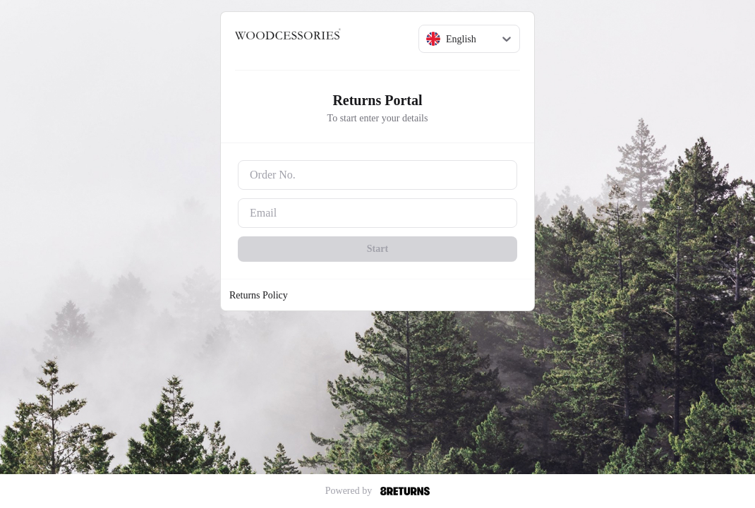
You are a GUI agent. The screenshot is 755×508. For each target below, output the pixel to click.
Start (377, 248)
